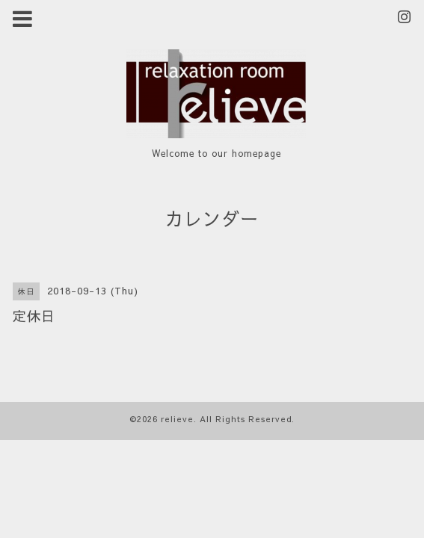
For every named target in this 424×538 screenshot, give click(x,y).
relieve (177, 418)
